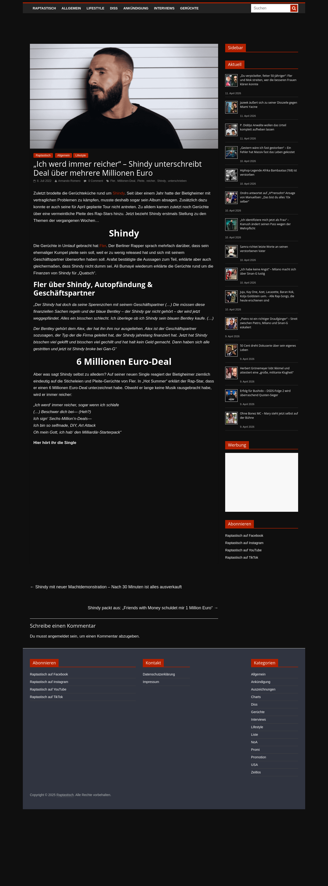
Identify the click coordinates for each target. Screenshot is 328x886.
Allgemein (71, 8)
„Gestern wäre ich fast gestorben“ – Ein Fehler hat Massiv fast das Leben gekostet (267, 150)
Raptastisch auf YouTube (243, 550)
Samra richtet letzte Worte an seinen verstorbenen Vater (264, 249)
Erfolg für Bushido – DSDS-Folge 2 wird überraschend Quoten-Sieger (265, 393)
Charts (256, 697)
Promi (255, 750)
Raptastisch (44, 8)
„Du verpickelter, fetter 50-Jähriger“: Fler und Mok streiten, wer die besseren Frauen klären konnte (268, 80)
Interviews (164, 8)
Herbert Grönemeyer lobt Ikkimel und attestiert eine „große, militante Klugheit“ (266, 370)
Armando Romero (69, 181)
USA (254, 765)
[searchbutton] (293, 8)
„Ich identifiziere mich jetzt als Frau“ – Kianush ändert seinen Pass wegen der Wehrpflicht (265, 224)
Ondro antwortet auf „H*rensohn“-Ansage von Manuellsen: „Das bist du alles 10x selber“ (267, 197)
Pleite (140, 181)
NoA (254, 742)
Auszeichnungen (263, 689)
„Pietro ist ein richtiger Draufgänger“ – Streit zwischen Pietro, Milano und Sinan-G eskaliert (268, 323)
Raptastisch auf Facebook (244, 535)
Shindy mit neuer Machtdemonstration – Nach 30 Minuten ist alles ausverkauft (106, 587)
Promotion (258, 757)
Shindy (161, 181)
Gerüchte (189, 8)
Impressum (151, 682)
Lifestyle (95, 8)
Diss (114, 8)
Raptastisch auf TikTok (241, 557)
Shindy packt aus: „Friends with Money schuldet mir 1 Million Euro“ (153, 608)
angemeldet (58, 636)
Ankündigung (135, 8)
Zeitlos (256, 772)
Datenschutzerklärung (159, 674)
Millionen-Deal (126, 181)
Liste (254, 734)
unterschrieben (177, 181)
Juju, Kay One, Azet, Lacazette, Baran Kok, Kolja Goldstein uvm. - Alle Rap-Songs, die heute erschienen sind (267, 296)
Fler (112, 181)
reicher (151, 181)
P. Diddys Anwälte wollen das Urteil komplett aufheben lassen (263, 127)
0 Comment (93, 181)
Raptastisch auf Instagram (244, 543)
